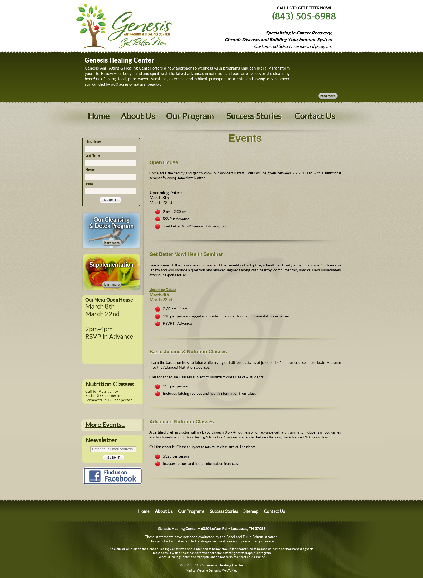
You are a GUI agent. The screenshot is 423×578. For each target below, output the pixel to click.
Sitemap (250, 511)
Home (99, 116)
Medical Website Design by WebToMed (211, 570)
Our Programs (191, 511)
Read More (328, 96)
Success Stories (254, 116)
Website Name (110, 25)
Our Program (190, 116)
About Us (138, 116)
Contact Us (314, 116)
